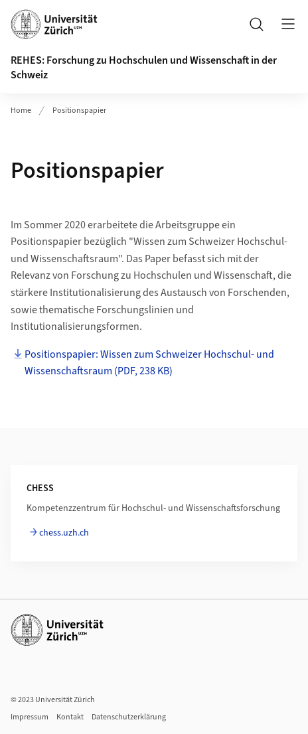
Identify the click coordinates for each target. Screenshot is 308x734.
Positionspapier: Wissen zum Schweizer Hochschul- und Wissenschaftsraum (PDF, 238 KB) (149, 363)
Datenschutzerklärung (129, 717)
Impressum (29, 717)
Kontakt (70, 717)
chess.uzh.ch (64, 533)
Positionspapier (79, 110)
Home (21, 110)
